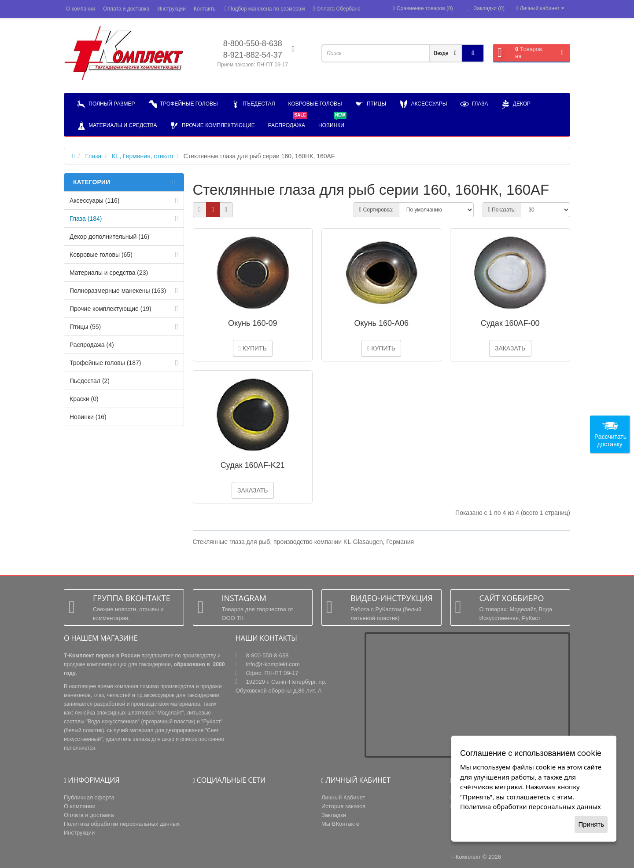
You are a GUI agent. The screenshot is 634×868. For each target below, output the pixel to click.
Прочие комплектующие (212, 125)
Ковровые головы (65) (101, 254)
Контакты (205, 9)
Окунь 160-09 (252, 323)
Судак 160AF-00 (510, 323)
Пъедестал (253, 104)
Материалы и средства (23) (109, 272)
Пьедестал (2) (90, 380)
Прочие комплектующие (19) (110, 308)
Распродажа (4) (92, 344)
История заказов (343, 806)
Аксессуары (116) (94, 200)
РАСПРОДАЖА (287, 121)
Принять (591, 824)
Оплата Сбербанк (336, 9)
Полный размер (106, 104)
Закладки (333, 815)
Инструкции (171, 9)
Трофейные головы (183, 104)
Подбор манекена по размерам (265, 9)
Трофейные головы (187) (105, 362)
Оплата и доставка (126, 9)
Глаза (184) (86, 218)
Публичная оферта (89, 797)
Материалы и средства (117, 125)
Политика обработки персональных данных (122, 824)
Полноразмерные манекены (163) (118, 290)
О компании (80, 9)
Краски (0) (84, 398)
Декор (516, 104)
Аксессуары (423, 104)
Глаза (474, 104)
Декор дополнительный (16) (109, 236)
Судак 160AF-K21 (253, 465)
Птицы (370, 104)
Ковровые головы (315, 104)
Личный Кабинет (343, 797)
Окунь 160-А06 (381, 323)
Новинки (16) (88, 416)
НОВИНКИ (332, 121)
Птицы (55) (85, 326)
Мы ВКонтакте (340, 824)
